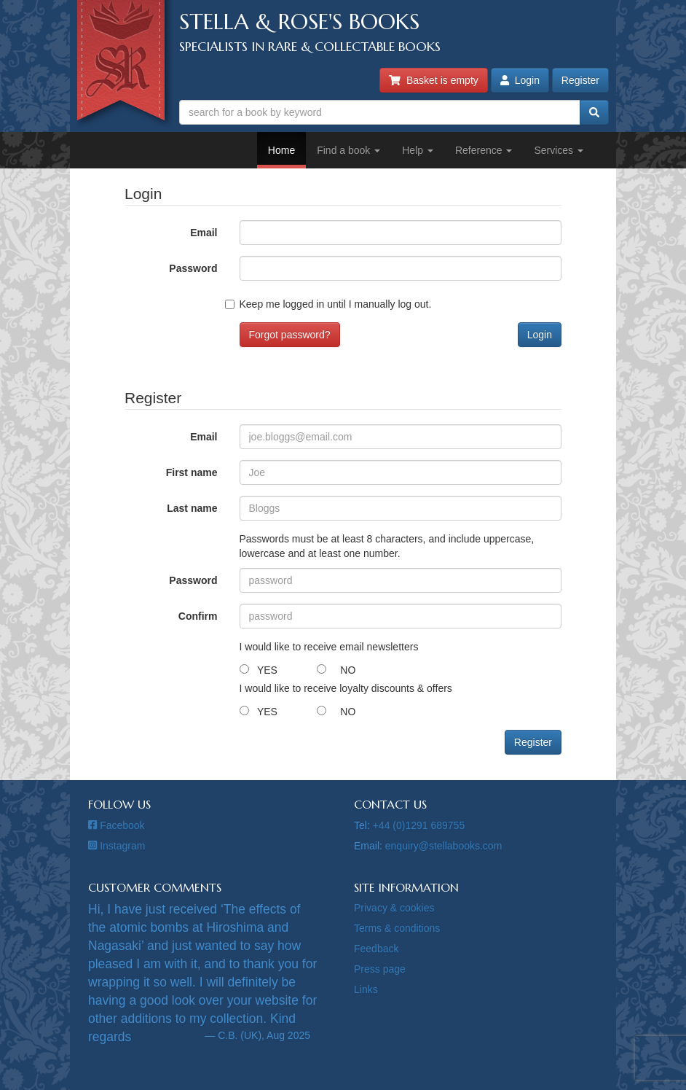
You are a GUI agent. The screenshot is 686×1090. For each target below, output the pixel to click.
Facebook (116, 825)
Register (580, 80)
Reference (483, 150)
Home (281, 150)
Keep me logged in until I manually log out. (336, 304)
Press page (380, 969)
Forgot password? (290, 334)
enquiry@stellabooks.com (443, 846)
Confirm (198, 616)
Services (558, 150)
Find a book (348, 150)
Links (366, 989)
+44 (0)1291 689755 (419, 825)
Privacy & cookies (394, 908)
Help (417, 150)
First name (192, 472)
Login (520, 80)
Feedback (376, 948)
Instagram (116, 846)
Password (193, 268)
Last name (192, 508)
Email (203, 232)
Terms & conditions (397, 928)
